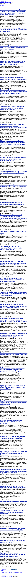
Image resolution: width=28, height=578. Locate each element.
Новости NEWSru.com (7, 576)
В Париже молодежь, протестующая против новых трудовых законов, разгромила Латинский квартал (12, 369)
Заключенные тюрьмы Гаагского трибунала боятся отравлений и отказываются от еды (11, 248)
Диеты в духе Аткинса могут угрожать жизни (13, 232)
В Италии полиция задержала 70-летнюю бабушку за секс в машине (12, 203)
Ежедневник (16, 572)
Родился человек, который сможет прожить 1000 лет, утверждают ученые (13, 486)
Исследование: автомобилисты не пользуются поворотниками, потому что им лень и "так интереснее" (13, 306)
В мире (2, 5)
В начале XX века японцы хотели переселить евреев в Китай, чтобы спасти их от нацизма (12, 279)
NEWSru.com (6, 2)
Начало (2, 572)
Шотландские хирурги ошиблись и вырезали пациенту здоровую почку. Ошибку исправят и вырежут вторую (12, 142)
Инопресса (16, 575)
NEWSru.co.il (4, 575)
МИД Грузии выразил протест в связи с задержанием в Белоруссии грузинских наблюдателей (13, 402)
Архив (10, 572)
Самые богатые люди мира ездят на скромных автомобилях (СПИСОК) (12, 529)
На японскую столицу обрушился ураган (13, 501)
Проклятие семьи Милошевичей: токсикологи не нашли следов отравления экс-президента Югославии (13, 216)
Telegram (3, 573)
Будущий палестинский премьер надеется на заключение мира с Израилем (11, 421)
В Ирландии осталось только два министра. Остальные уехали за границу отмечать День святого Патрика (13, 320)
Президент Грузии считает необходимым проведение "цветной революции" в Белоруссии (12, 554)
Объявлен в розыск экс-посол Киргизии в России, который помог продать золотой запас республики (13, 335)
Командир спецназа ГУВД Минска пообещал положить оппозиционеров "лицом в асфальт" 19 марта (13, 263)
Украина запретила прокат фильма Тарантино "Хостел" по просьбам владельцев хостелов (12, 108)
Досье (6, 572)
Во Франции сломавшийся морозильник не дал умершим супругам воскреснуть (13, 353)
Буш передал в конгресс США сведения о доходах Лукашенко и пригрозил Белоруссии (13, 453)
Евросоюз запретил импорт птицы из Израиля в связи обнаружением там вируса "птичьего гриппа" (12, 62)
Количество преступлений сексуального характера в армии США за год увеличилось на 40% (13, 159)
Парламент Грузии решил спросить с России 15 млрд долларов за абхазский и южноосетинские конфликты (13, 91)
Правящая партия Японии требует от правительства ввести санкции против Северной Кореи (13, 387)
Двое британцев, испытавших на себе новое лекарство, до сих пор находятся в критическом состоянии (13, 471)
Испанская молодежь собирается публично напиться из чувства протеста (13, 78)
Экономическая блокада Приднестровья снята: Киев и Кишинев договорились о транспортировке (13, 293)
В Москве (10, 575)
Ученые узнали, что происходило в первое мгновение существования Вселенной (12, 512)
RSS (21, 572)
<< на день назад (3, 570)
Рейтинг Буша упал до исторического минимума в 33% (12, 541)
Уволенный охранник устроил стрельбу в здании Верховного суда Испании (13, 172)
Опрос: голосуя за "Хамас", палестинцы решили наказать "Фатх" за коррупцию (13, 185)
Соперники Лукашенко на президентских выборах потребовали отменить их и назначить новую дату (14, 47)
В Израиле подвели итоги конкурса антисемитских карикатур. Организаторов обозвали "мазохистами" (14, 126)
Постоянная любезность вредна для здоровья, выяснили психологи (12, 437)
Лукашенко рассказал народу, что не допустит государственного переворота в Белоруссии (13, 29)
